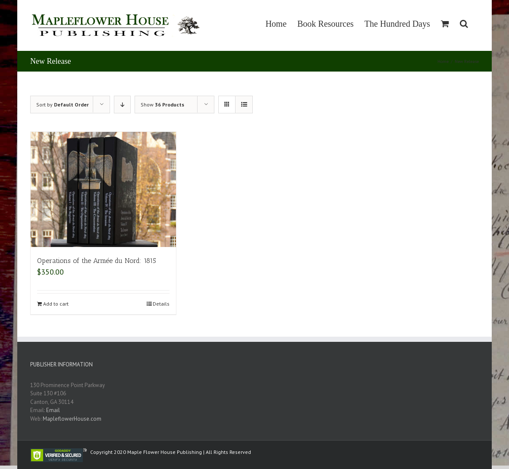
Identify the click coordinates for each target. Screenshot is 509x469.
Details (161, 303)
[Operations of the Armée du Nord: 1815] (103, 189)
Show (162, 104)
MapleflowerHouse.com (72, 418)
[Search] (464, 23)
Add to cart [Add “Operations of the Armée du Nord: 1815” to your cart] (56, 303)
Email (53, 410)
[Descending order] (122, 104)
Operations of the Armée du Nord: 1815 (96, 260)
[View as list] (244, 104)
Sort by (62, 104)
